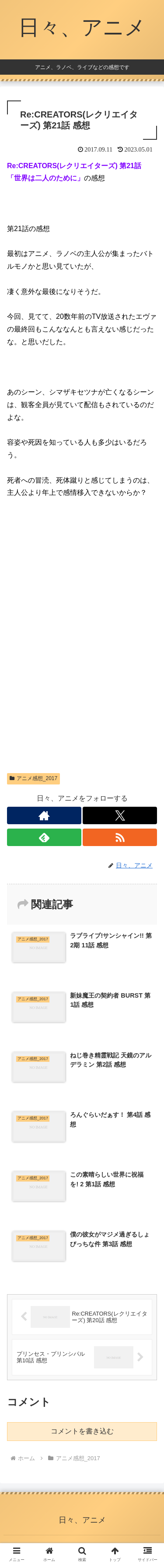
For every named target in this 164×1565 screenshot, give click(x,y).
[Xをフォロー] (120, 815)
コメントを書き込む (82, 1431)
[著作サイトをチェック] (44, 815)
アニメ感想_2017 (33, 778)
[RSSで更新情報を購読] (120, 837)
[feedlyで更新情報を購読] (44, 837)
